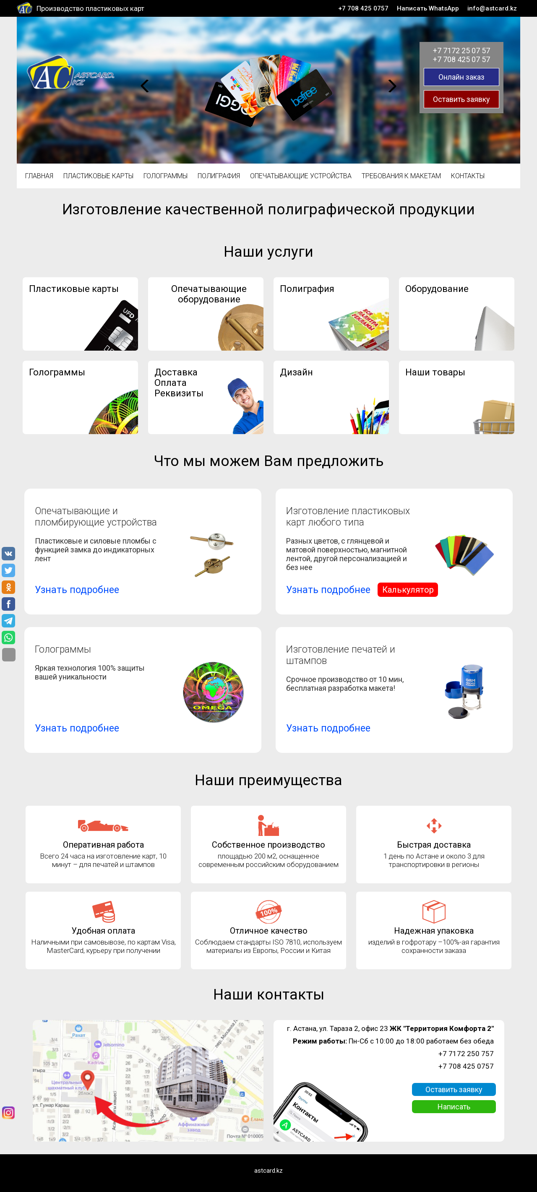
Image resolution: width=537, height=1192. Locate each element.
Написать (454, 1106)
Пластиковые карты (98, 176)
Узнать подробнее (77, 590)
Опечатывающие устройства (301, 176)
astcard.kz (268, 1170)
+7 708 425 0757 (363, 8)
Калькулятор (408, 590)
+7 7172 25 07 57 (461, 50)
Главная (39, 176)
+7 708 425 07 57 (461, 59)
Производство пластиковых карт (90, 8)
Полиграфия (219, 176)
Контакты (468, 176)
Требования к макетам (401, 176)
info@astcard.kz (492, 8)
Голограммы (165, 176)
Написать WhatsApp (428, 8)
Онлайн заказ (461, 77)
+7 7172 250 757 (466, 1053)
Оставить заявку (461, 99)
